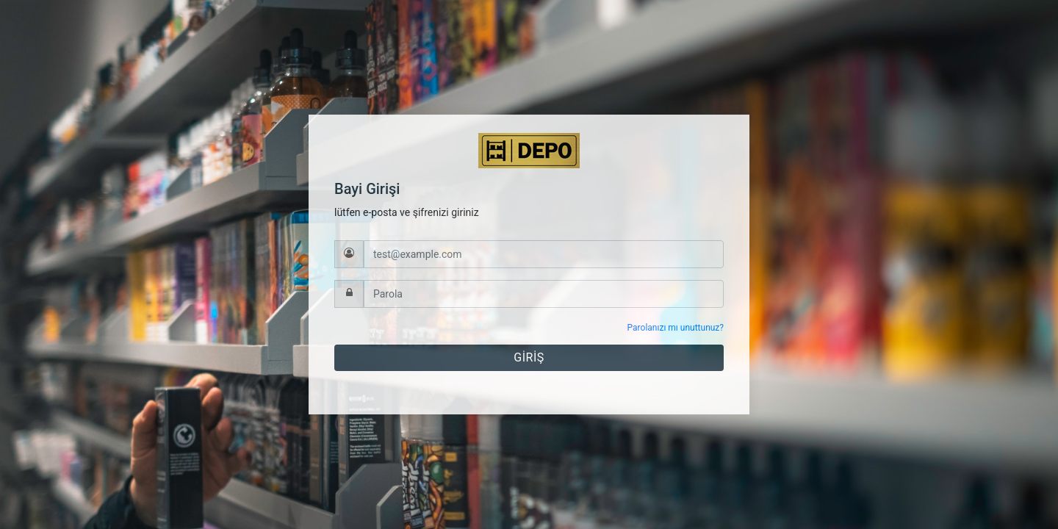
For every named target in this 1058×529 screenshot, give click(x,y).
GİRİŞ (529, 357)
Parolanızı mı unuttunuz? (675, 328)
